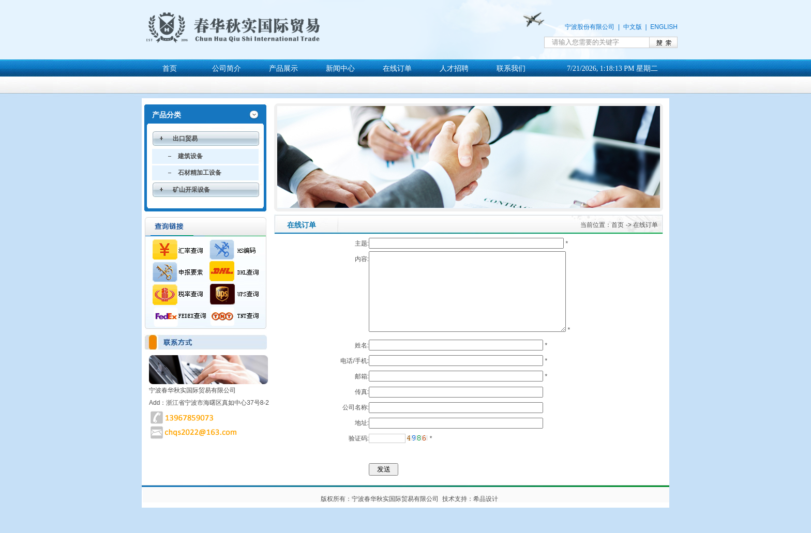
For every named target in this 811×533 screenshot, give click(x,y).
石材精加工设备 (199, 172)
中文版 (632, 27)
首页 (169, 68)
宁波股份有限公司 (589, 27)
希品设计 (485, 514)
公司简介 (226, 68)
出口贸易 (185, 138)
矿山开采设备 (191, 189)
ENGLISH (664, 27)
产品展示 (283, 68)
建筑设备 (190, 156)
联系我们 (511, 68)
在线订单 (397, 68)
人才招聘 (454, 68)
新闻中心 (340, 68)
